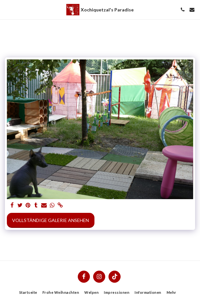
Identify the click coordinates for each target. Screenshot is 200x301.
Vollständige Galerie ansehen (50, 220)
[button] (7, 9)
